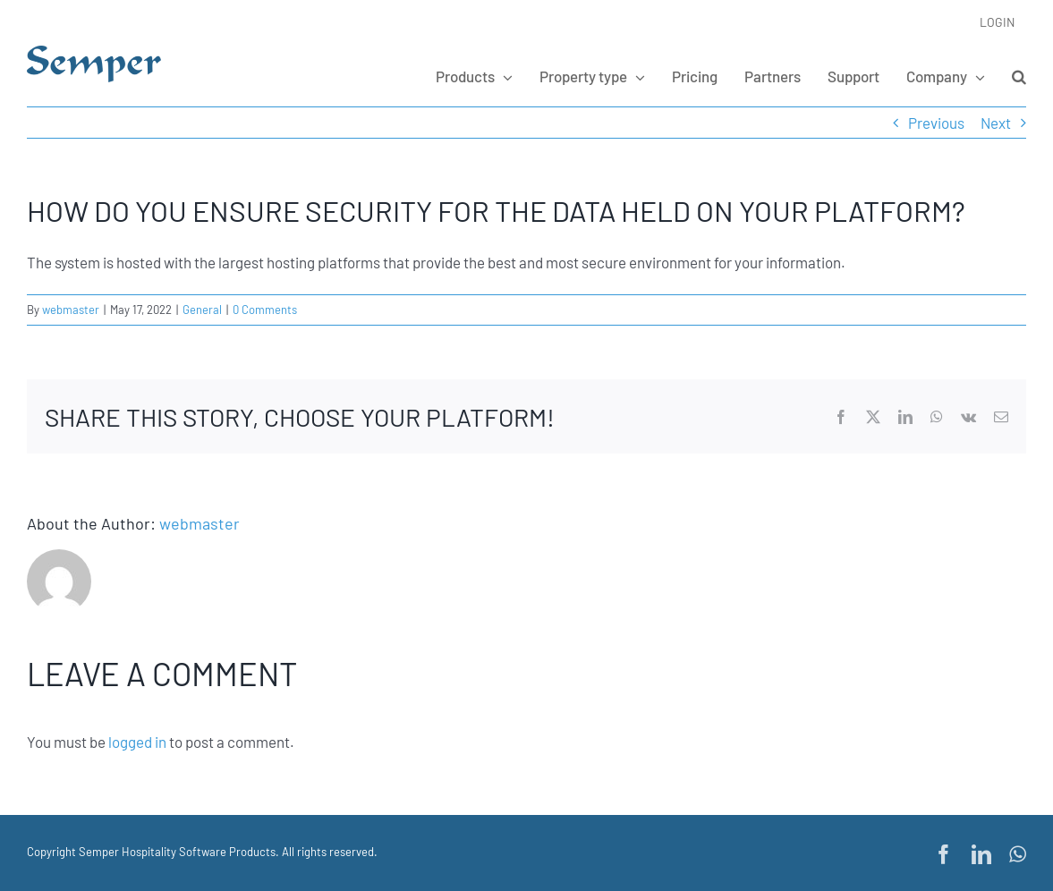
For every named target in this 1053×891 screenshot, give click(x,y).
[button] (1019, 76)
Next (996, 123)
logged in (137, 742)
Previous (936, 123)
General (202, 309)
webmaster (70, 309)
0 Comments (265, 309)
